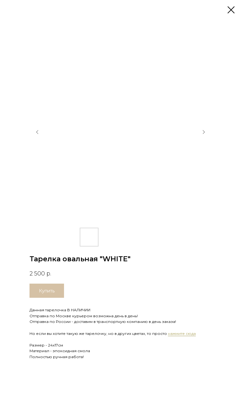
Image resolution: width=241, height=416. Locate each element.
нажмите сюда (182, 333)
